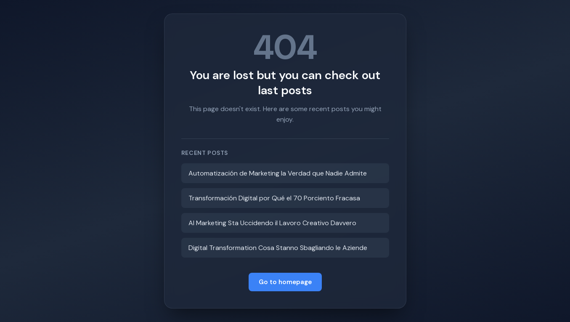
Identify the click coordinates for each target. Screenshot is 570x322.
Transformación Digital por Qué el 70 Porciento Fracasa (274, 198)
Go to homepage (285, 282)
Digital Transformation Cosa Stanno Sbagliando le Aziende (277, 247)
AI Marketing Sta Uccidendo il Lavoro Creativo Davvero (272, 222)
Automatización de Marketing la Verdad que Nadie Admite (277, 173)
